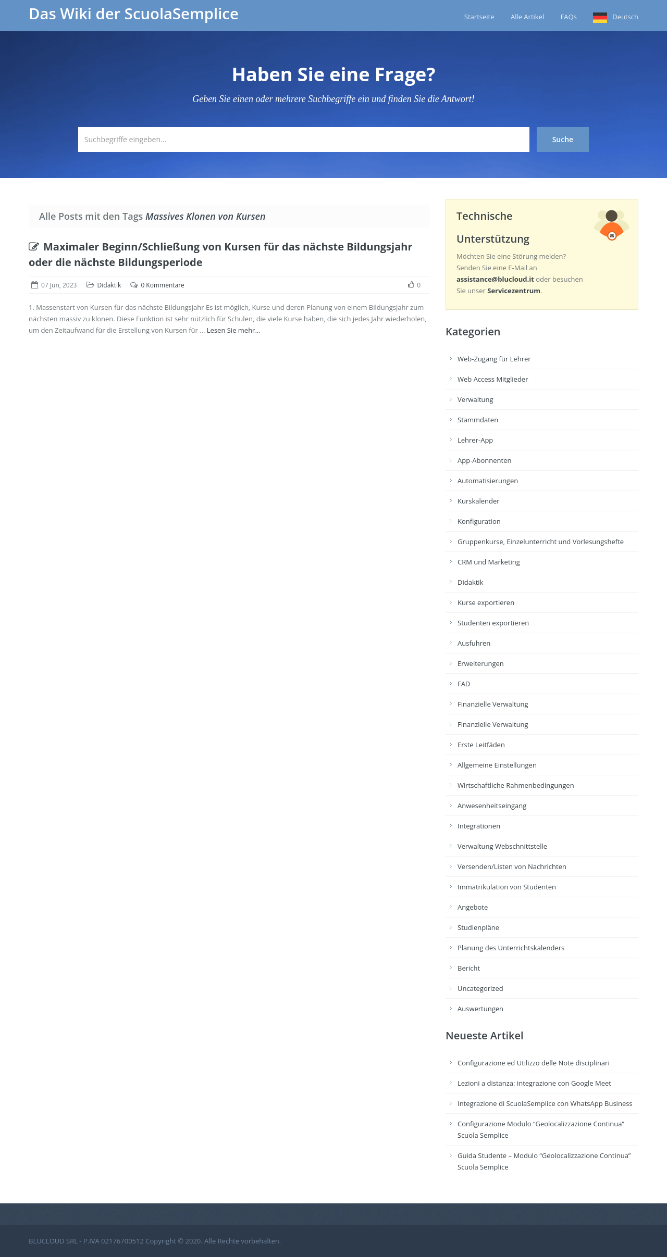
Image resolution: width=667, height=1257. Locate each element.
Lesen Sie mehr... (234, 330)
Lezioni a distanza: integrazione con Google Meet (534, 1083)
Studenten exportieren (493, 622)
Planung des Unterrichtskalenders (511, 947)
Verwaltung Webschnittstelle (502, 846)
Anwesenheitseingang (492, 805)
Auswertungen (480, 1008)
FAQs (569, 16)
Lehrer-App (475, 440)
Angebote (473, 907)
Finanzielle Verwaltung (493, 704)
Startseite (479, 16)
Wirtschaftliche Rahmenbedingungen (516, 785)
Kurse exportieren (486, 602)
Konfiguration (479, 521)
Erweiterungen (481, 663)
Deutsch (625, 16)
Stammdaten (478, 419)
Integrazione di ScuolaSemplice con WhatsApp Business (545, 1103)
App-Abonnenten (484, 460)
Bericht (469, 968)
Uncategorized (480, 988)
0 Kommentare (162, 285)
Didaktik (109, 285)
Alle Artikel (527, 16)
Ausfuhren (474, 643)
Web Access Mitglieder (493, 379)
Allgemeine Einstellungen (497, 765)
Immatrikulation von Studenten (507, 886)
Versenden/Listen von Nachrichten (512, 866)
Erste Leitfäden (481, 744)
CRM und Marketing (489, 562)
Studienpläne (478, 927)
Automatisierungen (488, 480)
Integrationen (479, 826)
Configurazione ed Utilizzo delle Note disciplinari (534, 1062)
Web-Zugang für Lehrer (494, 358)
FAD (464, 683)
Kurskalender (479, 501)
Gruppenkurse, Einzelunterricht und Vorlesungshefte (541, 541)
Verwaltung (475, 399)
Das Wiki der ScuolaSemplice (134, 13)
